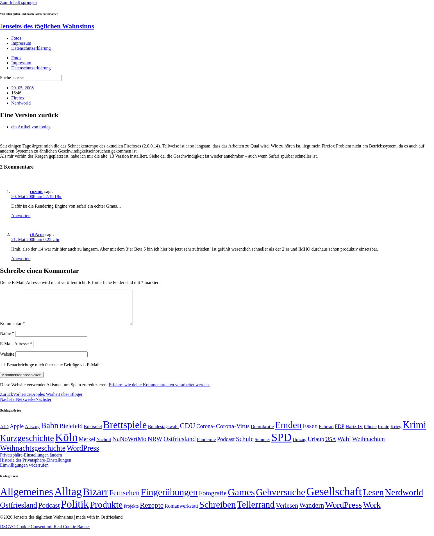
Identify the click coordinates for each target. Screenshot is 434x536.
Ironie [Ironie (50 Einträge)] (383, 433)
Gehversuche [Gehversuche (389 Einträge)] (280, 499)
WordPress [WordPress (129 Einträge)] (83, 455)
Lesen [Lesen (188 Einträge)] (373, 499)
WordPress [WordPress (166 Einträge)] (343, 511)
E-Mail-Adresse (16, 350)
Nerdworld (21, 103)
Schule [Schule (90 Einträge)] (245, 445)
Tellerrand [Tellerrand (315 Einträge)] (256, 511)
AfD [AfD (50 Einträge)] (4, 433)
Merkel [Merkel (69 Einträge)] (87, 446)
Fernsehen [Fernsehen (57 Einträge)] (124, 500)
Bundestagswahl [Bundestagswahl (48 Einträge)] (163, 433)
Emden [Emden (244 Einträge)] (288, 431)
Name (7, 340)
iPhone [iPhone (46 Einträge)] (370, 433)
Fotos (16, 38)
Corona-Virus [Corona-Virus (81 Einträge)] (233, 432)
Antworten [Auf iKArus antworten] (20, 258)
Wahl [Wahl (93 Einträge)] (344, 445)
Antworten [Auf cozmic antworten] (20, 215)
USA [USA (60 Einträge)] (330, 446)
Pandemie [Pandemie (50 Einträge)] (206, 446)
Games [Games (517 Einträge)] (241, 498)
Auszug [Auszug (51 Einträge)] (32, 433)
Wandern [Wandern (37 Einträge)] (311, 512)
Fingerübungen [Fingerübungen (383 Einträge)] (169, 499)
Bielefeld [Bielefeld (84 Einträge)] (71, 432)
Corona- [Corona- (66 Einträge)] (205, 433)
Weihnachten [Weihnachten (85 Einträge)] (368, 445)
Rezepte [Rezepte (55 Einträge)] (151, 512)
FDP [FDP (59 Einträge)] (339, 433)
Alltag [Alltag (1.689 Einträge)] (68, 498)
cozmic (36, 191)
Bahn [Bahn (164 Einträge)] (49, 432)
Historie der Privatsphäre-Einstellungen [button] (35, 466)
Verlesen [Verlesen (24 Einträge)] (287, 512)
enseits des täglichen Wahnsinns (47, 26)
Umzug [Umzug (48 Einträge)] (299, 446)
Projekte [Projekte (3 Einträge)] (131, 512)
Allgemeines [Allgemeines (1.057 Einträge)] (26, 498)
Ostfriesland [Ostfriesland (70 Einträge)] (18, 512)
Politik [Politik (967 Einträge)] (75, 511)
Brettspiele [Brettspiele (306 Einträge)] (125, 431)
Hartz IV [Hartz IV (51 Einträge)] (354, 433)
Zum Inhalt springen (18, 2)
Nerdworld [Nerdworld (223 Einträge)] (404, 499)
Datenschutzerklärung (31, 48)
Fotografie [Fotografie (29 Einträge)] (213, 499)
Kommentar (12, 330)
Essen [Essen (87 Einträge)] (310, 432)
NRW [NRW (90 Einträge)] (154, 445)
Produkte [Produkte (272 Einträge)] (106, 511)
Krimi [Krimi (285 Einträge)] (414, 431)
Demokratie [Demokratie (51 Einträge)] (262, 433)
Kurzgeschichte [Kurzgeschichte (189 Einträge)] (27, 445)
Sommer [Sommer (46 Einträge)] (262, 446)
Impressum (21, 43)
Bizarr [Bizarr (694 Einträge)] (95, 498)
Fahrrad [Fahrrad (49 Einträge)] (326, 433)
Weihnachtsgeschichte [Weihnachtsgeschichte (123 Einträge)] (32, 455)
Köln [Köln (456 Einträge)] (66, 444)
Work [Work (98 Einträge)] (371, 511)
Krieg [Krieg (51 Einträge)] (396, 433)
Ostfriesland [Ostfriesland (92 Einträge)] (179, 445)
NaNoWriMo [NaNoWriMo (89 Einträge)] (129, 445)
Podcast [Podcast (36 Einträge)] (49, 512)
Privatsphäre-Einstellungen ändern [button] (31, 461)
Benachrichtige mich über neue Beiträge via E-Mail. (54, 371)
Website (7, 360)
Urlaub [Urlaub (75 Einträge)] (316, 445)
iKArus (37, 234)
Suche (5, 77)
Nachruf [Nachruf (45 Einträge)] (103, 446)
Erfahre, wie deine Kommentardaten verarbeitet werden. (159, 391)
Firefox (17, 98)
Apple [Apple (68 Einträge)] (17, 433)
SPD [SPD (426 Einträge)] (281, 444)
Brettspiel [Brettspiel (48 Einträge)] (93, 433)
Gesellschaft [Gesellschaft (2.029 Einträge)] (334, 498)
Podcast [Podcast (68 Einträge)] (226, 446)
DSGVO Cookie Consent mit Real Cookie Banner (45, 533)
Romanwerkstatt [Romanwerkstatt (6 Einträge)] (181, 512)
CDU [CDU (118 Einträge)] (187, 432)
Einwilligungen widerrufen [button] (24, 471)
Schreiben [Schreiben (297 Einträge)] (217, 511)
